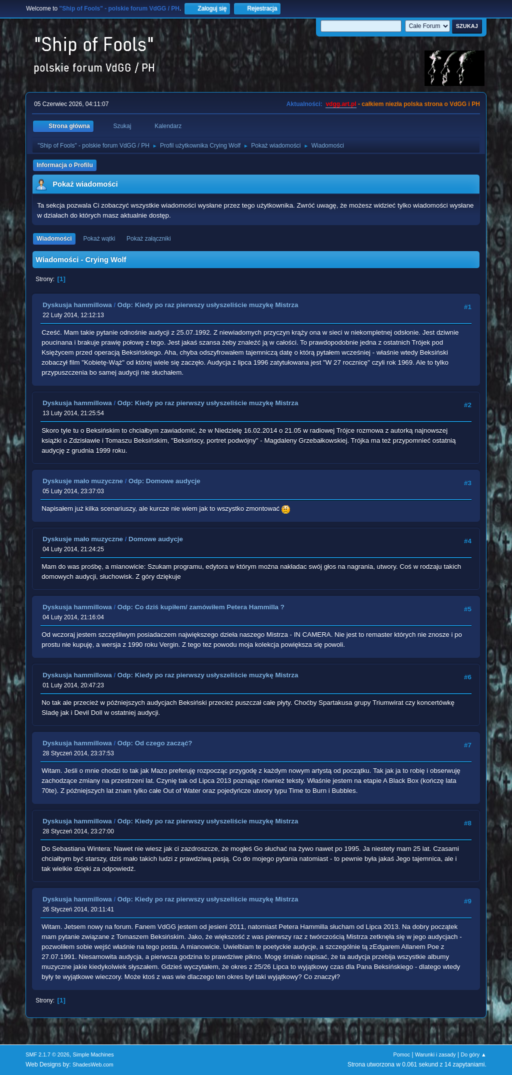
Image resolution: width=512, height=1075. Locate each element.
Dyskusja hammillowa (77, 305)
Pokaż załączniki (148, 238)
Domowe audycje (155, 539)
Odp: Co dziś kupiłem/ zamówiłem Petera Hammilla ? (201, 607)
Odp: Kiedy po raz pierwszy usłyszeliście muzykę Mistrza (208, 305)
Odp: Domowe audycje (164, 481)
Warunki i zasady (435, 1054)
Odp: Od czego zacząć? (155, 743)
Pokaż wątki (99, 238)
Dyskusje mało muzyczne (82, 481)
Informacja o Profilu (64, 165)
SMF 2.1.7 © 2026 (48, 1054)
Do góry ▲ (473, 1054)
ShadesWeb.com (93, 1064)
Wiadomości (54, 238)
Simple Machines (93, 1054)
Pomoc (402, 1054)
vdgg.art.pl (341, 104)
